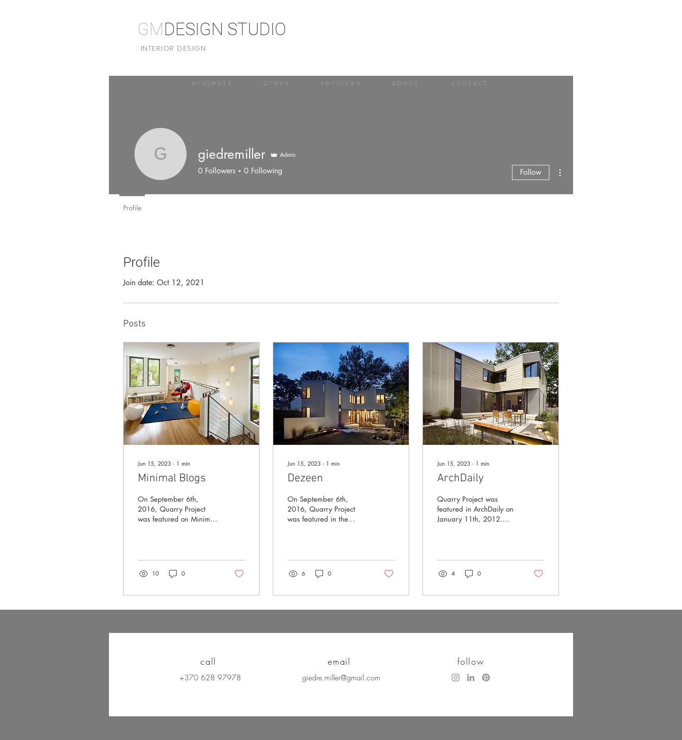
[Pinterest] (486, 677)
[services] (341, 82)
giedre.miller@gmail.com (341, 677)
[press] (276, 82)
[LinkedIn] (471, 677)
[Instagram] (455, 677)
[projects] (212, 82)
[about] (405, 82)
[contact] (470, 82)
